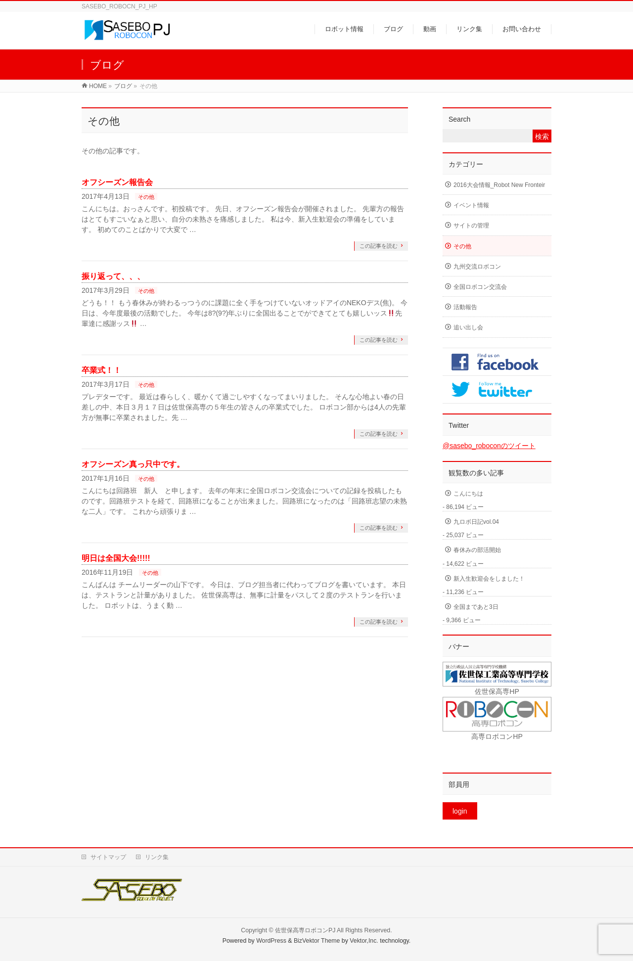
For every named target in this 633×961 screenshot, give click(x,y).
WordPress (271, 940)
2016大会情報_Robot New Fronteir (499, 185)
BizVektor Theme (317, 940)
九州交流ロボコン (477, 266)
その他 (146, 197)
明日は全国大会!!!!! (116, 558)
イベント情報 (471, 205)
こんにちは (468, 493)
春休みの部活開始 (477, 550)
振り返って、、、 (113, 276)
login (459, 811)
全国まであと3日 (475, 606)
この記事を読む (379, 246)
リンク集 (157, 857)
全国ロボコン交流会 (480, 286)
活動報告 (465, 307)
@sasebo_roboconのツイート (489, 446)
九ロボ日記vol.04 (476, 521)
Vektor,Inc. (364, 940)
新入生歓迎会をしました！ (489, 578)
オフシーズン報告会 (117, 182)
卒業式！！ (101, 370)
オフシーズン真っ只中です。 (133, 464)
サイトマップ (108, 857)
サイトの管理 (471, 225)
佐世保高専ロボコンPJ (305, 930)
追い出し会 (468, 327)
